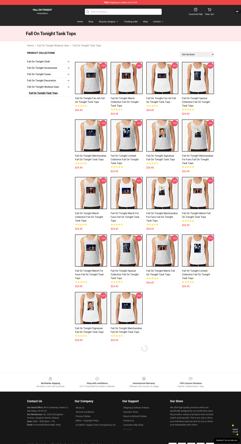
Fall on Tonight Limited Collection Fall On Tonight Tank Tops (125, 159)
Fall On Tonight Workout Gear (53, 45)
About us (80, 407)
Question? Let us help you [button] (226, 440)
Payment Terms (130, 412)
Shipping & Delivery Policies (136, 407)
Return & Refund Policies (135, 416)
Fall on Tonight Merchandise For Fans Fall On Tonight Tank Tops (197, 159)
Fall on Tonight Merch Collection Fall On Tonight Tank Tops (125, 102)
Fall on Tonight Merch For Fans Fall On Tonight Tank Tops (125, 217)
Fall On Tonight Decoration (41, 80)
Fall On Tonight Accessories (42, 67)
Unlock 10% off (235, 431)
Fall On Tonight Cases (39, 74)
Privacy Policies (83, 416)
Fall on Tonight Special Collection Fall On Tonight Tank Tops (196, 102)
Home (30, 45)
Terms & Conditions (85, 412)
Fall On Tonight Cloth (38, 61)
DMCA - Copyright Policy (87, 420)
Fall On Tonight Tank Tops (87, 45)
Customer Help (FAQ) (133, 425)
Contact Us (128, 420)
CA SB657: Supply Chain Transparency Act (96, 425)
